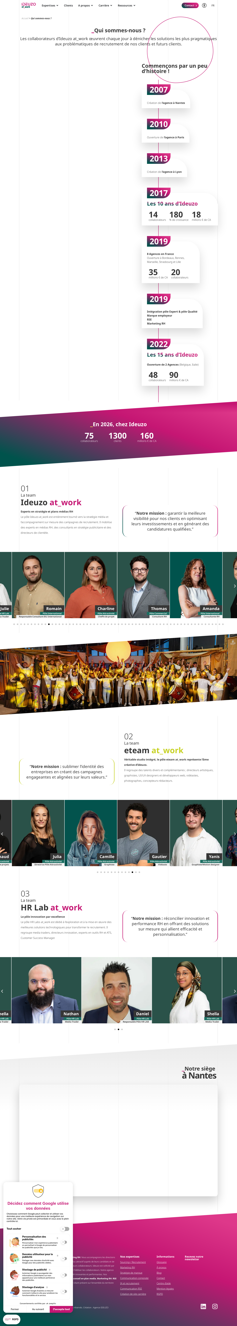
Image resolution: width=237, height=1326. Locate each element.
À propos (161, 1267)
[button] (2, 586)
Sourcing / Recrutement (133, 1262)
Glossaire (162, 1262)
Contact (161, 1278)
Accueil (25, 18)
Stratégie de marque (131, 1272)
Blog (159, 1272)
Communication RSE (131, 1288)
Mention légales (165, 1288)
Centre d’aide (164, 1283)
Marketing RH (127, 1267)
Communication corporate (134, 1278)
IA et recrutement (129, 1283)
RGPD (160, 1294)
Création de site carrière (133, 1294)
